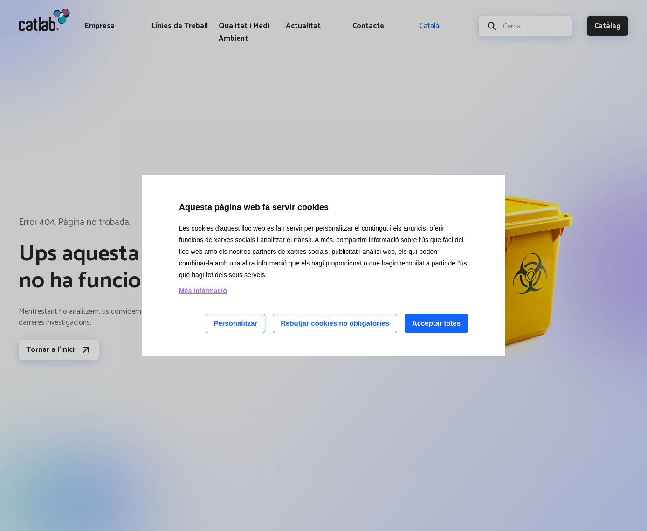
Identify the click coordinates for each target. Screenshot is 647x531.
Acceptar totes (436, 323)
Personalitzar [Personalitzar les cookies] (235, 323)
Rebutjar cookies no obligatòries (335, 323)
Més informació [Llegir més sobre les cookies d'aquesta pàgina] (203, 290)
